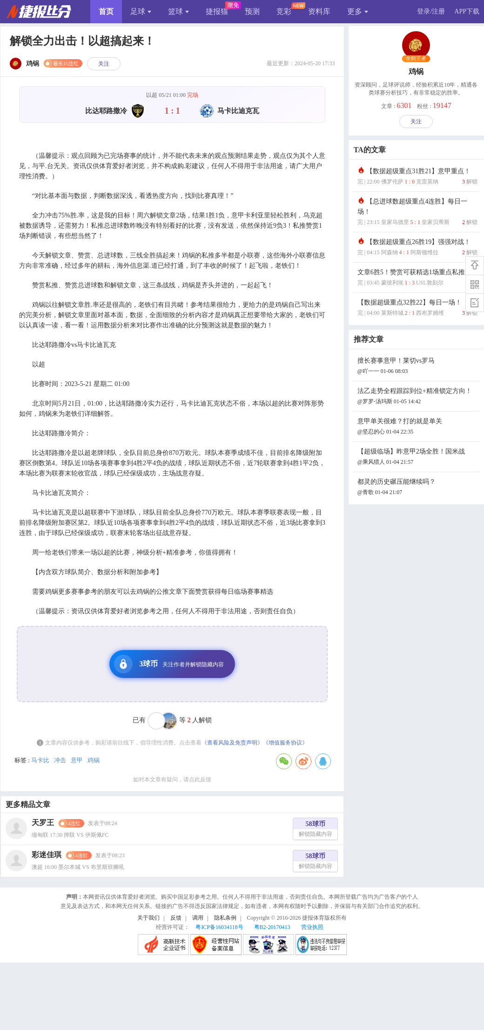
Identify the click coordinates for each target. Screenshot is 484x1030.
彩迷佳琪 (46, 855)
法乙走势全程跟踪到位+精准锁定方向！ (417, 397)
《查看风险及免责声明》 (232, 742)
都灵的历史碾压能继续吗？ (417, 487)
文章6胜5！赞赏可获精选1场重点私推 (417, 278)
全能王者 (416, 58)
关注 (103, 64)
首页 (106, 11)
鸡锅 (93, 760)
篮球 (178, 11)
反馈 (176, 918)
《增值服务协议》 (285, 742)
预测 (252, 11)
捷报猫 (217, 11)
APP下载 (466, 11)
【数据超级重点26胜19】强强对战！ (417, 248)
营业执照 (312, 927)
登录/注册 (431, 11)
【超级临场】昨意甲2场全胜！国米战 (417, 457)
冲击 (60, 760)
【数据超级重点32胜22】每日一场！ (417, 308)
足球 (140, 11)
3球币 (169, 664)
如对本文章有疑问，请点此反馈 (172, 779)
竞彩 (283, 11)
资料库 (319, 11)
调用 (197, 918)
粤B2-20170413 (272, 927)
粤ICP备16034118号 (219, 927)
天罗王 (43, 823)
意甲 (77, 760)
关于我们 (148, 918)
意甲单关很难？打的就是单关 (417, 427)
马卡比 (40, 760)
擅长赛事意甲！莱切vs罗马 (417, 366)
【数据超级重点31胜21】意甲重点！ (417, 177)
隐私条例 (225, 918)
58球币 (315, 830)
